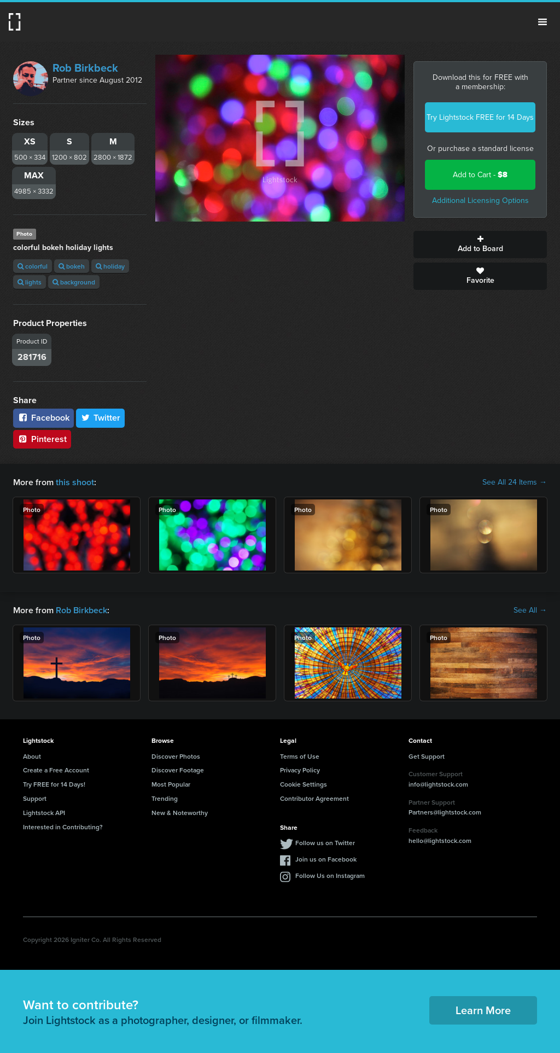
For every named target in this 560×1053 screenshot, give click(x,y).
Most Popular (170, 784)
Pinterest (42, 439)
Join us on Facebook (326, 859)
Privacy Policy (300, 770)
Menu (542, 22)
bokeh (72, 266)
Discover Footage (177, 770)
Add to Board (480, 244)
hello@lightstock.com (440, 840)
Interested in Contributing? (63, 826)
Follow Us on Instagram (330, 875)
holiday (110, 266)
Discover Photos (175, 756)
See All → (530, 610)
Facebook (43, 417)
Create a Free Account (56, 770)
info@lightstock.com (438, 784)
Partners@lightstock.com (445, 812)
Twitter (100, 417)
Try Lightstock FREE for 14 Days (480, 117)
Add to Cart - (480, 175)
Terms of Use (299, 756)
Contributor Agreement (314, 798)
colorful (33, 266)
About (32, 756)
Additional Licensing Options (480, 200)
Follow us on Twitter (325, 842)
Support (34, 798)
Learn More (483, 1010)
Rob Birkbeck (85, 68)
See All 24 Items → (514, 482)
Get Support (427, 756)
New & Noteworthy (179, 812)
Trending (164, 798)
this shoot (75, 482)
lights (30, 282)
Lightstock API (44, 812)
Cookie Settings (303, 784)
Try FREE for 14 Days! (54, 784)
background (73, 282)
